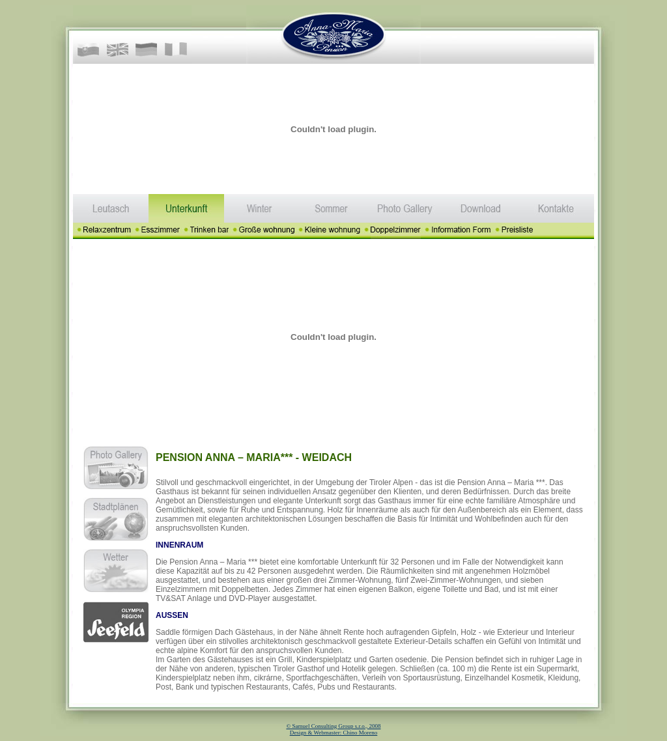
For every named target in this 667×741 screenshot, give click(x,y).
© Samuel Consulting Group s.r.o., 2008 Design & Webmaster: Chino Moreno (333, 729)
